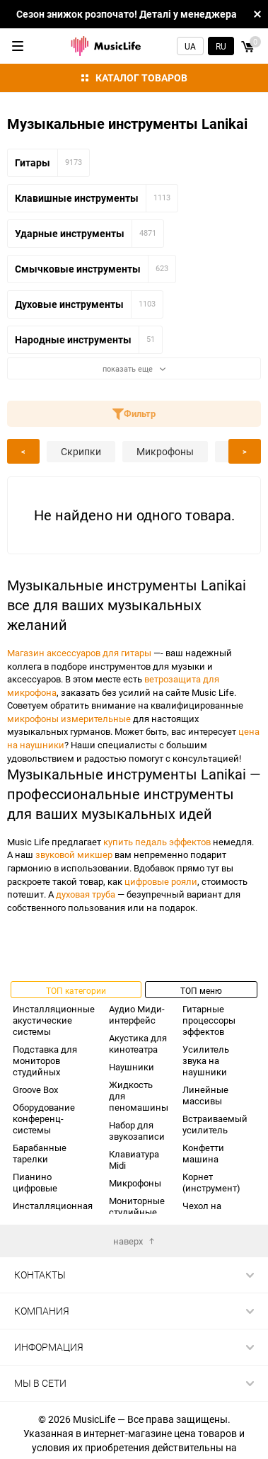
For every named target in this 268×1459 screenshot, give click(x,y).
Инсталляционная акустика (53, 1211)
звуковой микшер (73, 854)
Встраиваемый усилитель (214, 1124)
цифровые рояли (160, 881)
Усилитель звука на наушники (205, 1060)
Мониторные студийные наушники (137, 1212)
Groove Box (35, 1089)
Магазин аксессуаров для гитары (79, 652)
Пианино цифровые (35, 1182)
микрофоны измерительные (69, 718)
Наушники (131, 1066)
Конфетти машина (203, 1153)
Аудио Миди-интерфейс (137, 1014)
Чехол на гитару (201, 1211)
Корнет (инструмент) (211, 1182)
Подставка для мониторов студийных (45, 1060)
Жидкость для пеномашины (138, 1096)
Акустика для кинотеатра (138, 1043)
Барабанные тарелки (39, 1153)
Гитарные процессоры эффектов (208, 1020)
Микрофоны (135, 1183)
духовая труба (85, 894)
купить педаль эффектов (157, 841)
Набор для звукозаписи (137, 1130)
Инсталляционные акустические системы (54, 1020)
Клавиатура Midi (134, 1160)
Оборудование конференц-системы (44, 1118)
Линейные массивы (205, 1095)
